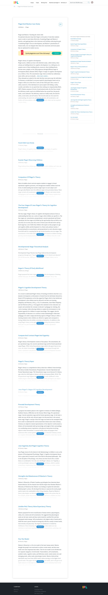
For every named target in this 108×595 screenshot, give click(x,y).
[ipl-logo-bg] (17, 2)
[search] (88, 2)
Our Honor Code (38, 583)
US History (63, 2)
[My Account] (92, 2)
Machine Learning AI (54, 2)
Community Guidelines (40, 581)
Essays (32, 2)
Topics (38, 2)
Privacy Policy (37, 585)
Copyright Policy (38, 579)
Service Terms (38, 587)
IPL (14, 6)
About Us (16, 579)
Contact (16, 581)
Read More (40, 137)
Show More (40, 89)
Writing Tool (44, 2)
